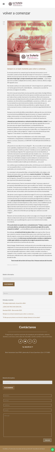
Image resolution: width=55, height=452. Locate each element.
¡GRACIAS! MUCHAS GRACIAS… (12, 307)
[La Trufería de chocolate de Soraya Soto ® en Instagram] (35, 341)
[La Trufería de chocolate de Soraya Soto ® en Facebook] (30, 341)
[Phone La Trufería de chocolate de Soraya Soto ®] (20, 341)
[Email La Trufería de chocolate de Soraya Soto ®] (25, 341)
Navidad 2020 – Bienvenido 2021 (12, 310)
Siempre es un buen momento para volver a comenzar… (26, 69)
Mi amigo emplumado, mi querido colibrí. (14, 303)
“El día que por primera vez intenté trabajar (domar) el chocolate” (21, 317)
